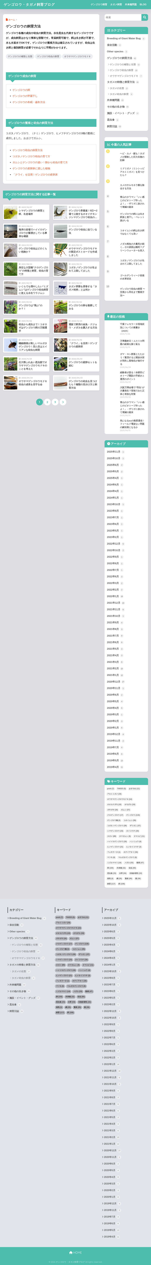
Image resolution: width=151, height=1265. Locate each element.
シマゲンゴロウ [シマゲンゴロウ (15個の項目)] (115, 831)
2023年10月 (116, 504)
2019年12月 (116, 734)
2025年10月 (116, 458)
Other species (117, 51)
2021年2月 (115, 668)
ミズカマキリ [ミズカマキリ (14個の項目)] (114, 863)
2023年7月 (115, 517)
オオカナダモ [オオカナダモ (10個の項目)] (114, 804)
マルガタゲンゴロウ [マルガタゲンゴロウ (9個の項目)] (127, 857)
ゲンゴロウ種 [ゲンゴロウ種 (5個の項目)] (113, 820)
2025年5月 (115, 471)
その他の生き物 (118, 107)
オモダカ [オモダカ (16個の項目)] (129, 804)
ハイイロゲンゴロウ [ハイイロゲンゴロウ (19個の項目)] (117, 841)
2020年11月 (116, 688)
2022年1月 (115, 596)
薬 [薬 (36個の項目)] (138, 879)
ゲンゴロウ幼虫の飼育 (48, 56)
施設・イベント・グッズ (123, 113)
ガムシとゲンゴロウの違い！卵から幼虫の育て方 (40, 162)
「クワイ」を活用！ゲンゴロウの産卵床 (35, 174)
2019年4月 (115, 767)
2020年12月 (116, 682)
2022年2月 (115, 590)
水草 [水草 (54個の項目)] (122, 873)
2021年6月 (115, 642)
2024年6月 (115, 485)
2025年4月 (115, 478)
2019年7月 (115, 747)
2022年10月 (116, 550)
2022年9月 (115, 557)
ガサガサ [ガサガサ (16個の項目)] (112, 810)
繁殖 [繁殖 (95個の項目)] (128, 879)
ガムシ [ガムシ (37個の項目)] (125, 810)
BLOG (143, 4)
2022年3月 (115, 583)
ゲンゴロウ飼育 (99, 4)
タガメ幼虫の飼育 (121, 94)
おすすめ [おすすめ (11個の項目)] (134, 789)
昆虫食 (113, 120)
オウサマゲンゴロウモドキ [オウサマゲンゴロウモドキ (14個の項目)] (119, 799)
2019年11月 (116, 741)
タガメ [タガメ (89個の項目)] (111, 836)
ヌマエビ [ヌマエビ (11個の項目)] (139, 836)
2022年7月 (115, 570)
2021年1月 (115, 675)
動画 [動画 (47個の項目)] (140, 863)
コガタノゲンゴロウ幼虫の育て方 (31, 156)
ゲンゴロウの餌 (21, 90)
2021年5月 (115, 649)
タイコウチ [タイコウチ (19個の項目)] (132, 831)
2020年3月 (115, 714)
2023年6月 (115, 524)
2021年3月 (115, 662)
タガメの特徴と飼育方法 (123, 82)
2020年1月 (115, 728)
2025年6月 (115, 465)
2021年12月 (116, 603)
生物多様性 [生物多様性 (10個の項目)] (135, 873)
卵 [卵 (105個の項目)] (110, 868)
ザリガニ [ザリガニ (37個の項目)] (135, 826)
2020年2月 (115, 721)
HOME (75, 1252)
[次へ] (63, 402)
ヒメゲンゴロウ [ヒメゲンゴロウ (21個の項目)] (115, 847)
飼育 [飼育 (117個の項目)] (111, 884)
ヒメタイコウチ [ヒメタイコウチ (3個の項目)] (133, 847)
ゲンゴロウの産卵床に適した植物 (31, 168)
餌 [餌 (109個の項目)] (121, 884)
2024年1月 (115, 498)
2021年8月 (115, 629)
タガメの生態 (119, 88)
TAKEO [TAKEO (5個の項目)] (121, 789)
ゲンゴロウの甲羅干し (25, 96)
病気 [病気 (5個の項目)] (110, 879)
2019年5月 (115, 760)
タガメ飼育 (116, 4)
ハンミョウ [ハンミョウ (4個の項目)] (135, 841)
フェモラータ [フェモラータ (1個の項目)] (113, 852)
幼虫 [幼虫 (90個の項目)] (132, 868)
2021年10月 (116, 616)
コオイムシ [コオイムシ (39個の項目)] (130, 820)
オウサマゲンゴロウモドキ (77, 56)
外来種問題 (131, 4)
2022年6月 (115, 576)
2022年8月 (115, 563)
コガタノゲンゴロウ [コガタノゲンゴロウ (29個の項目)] (117, 826)
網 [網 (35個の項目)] (119, 879)
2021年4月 (115, 655)
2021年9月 (115, 622)
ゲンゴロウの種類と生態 (20, 56)
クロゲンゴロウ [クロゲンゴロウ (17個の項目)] (115, 815)
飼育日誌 (114, 126)
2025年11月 (116, 452)
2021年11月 (116, 609)
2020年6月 (115, 695)
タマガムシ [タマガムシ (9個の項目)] (125, 836)
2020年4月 (115, 708)
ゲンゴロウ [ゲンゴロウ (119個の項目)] (133, 815)
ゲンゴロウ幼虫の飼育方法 (28, 150)
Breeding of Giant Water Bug (126, 38)
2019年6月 (115, 754)
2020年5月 (115, 701)
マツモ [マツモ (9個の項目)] (111, 857)
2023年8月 (115, 511)
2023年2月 (115, 537)
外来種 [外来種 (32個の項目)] (121, 868)
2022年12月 (116, 544)
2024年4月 (115, 491)
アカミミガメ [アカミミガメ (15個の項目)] (114, 794)
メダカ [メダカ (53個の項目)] (128, 863)
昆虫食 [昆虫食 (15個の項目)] (111, 873)
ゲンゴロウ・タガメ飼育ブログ (29, 4)
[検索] (144, 17)
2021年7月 (115, 636)
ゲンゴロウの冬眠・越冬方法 (29, 102)
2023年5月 (115, 531)
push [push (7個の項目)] (110, 789)
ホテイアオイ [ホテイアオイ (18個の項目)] (131, 852)
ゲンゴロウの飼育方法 (122, 58)
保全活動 (114, 45)
